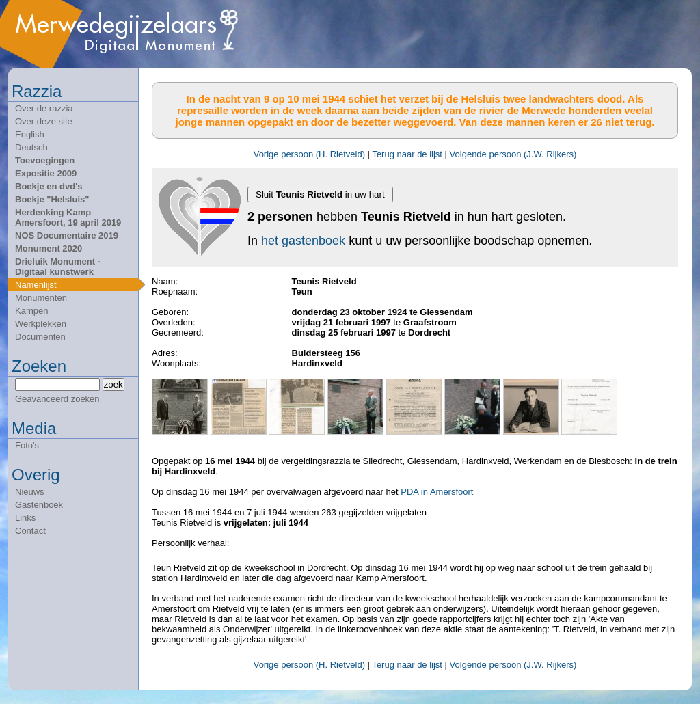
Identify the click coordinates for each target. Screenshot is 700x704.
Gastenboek (39, 505)
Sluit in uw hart (320, 194)
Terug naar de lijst (407, 154)
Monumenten (41, 298)
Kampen (31, 311)
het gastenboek (303, 240)
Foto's (27, 445)
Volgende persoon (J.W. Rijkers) (513, 154)
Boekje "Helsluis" (52, 199)
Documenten (40, 336)
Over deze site (43, 121)
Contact (30, 531)
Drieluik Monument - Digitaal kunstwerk (57, 266)
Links (25, 518)
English (29, 134)
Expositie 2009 (46, 173)
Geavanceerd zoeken (57, 399)
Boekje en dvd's (48, 186)
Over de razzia (44, 108)
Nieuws (29, 492)
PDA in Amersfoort (437, 492)
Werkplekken (40, 324)
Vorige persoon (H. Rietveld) (309, 154)
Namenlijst (36, 285)
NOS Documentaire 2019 (66, 235)
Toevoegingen (45, 160)
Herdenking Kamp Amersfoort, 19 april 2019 (68, 217)
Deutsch (31, 147)
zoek (113, 384)
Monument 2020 (48, 248)
